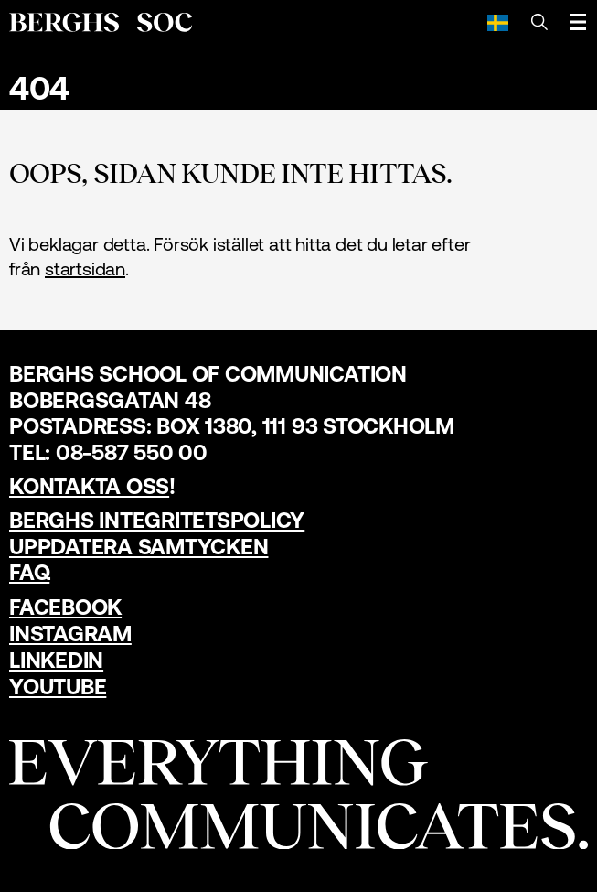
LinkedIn (56, 660)
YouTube (57, 686)
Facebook (65, 607)
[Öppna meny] (578, 22)
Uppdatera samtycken (138, 546)
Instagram (70, 633)
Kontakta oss (89, 486)
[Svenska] (497, 22)
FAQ (29, 572)
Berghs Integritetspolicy (156, 520)
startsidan (85, 268)
